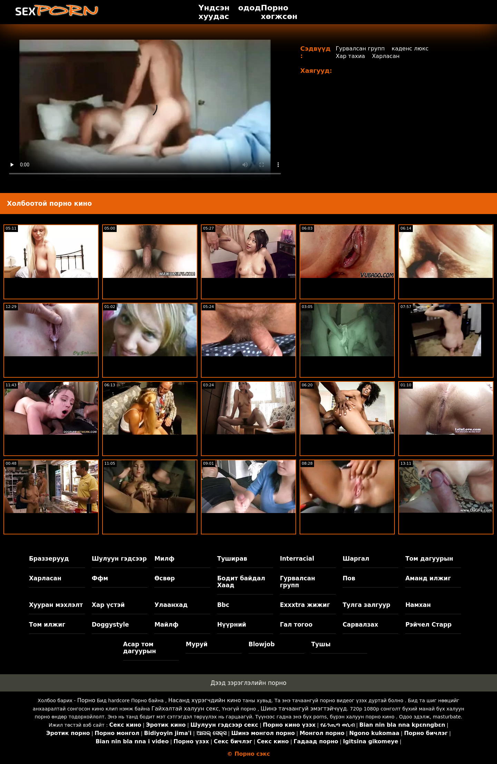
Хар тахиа (350, 56)
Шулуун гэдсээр (119, 558)
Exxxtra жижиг (305, 604)
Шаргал (356, 558)
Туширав (232, 558)
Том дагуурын (429, 558)
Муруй (196, 644)
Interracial (297, 558)
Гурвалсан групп (360, 48)
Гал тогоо (296, 624)
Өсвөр (164, 578)
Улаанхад (170, 604)
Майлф (166, 624)
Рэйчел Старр (428, 624)
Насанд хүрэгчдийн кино (204, 700)
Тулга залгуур (366, 604)
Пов (349, 578)
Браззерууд (49, 558)
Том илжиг (47, 624)
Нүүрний (231, 624)
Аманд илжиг (428, 578)
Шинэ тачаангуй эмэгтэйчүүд (304, 708)
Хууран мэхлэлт (56, 604)
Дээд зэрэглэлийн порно (248, 682)
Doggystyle (110, 624)
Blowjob (261, 644)
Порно (86, 700)
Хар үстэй (108, 604)
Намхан (418, 604)
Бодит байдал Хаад (241, 582)
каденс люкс (410, 48)
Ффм (100, 578)
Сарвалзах (360, 624)
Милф (164, 558)
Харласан (386, 56)
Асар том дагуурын (139, 648)
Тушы (321, 644)
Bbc (223, 604)
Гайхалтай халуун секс (185, 708)
